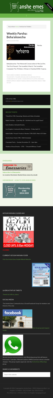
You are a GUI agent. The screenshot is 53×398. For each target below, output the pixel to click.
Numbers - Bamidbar (20, 75)
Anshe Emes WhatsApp (39, 362)
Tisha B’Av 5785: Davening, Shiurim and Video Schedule (23, 116)
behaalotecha (35, 77)
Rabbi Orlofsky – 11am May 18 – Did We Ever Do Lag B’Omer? (24, 120)
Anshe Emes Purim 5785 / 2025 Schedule (18, 138)
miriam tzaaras (21, 81)
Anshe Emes (26, 7)
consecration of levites (29, 79)
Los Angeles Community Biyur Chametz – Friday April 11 (23, 129)
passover (34, 81)
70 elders (18, 77)
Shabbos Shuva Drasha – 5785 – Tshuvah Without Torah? (23, 146)
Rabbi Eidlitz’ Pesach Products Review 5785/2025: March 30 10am (26, 133)
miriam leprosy (11, 81)
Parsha (29, 75)
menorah (41, 79)
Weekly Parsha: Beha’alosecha (17, 35)
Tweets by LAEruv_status (11, 294)
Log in (44, 393)
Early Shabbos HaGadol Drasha (15, 125)
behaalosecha (25, 77)
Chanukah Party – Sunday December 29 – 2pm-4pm (21, 142)
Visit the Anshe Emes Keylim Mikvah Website (17, 259)
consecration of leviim (14, 79)
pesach (39, 81)
